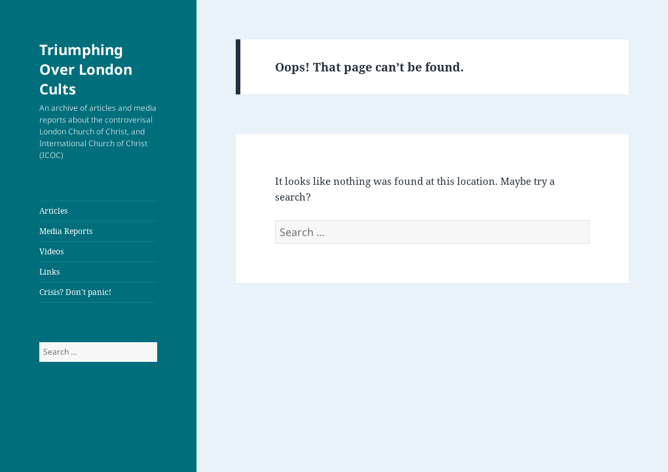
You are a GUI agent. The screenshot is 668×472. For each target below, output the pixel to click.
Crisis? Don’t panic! (75, 292)
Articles (53, 210)
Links (49, 271)
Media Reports (65, 231)
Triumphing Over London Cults (85, 68)
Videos (51, 251)
